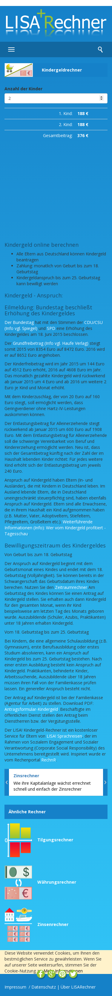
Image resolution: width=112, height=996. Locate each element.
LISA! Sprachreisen (64, 736)
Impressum (15, 987)
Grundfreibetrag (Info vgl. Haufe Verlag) (50, 343)
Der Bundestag (19, 322)
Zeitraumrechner (71, 587)
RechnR (48, 760)
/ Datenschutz (42, 987)
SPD (51, 328)
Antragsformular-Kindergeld (31, 709)
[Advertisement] (56, 188)
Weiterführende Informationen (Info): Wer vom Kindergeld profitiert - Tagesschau (55, 527)
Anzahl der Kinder (23, 88)
